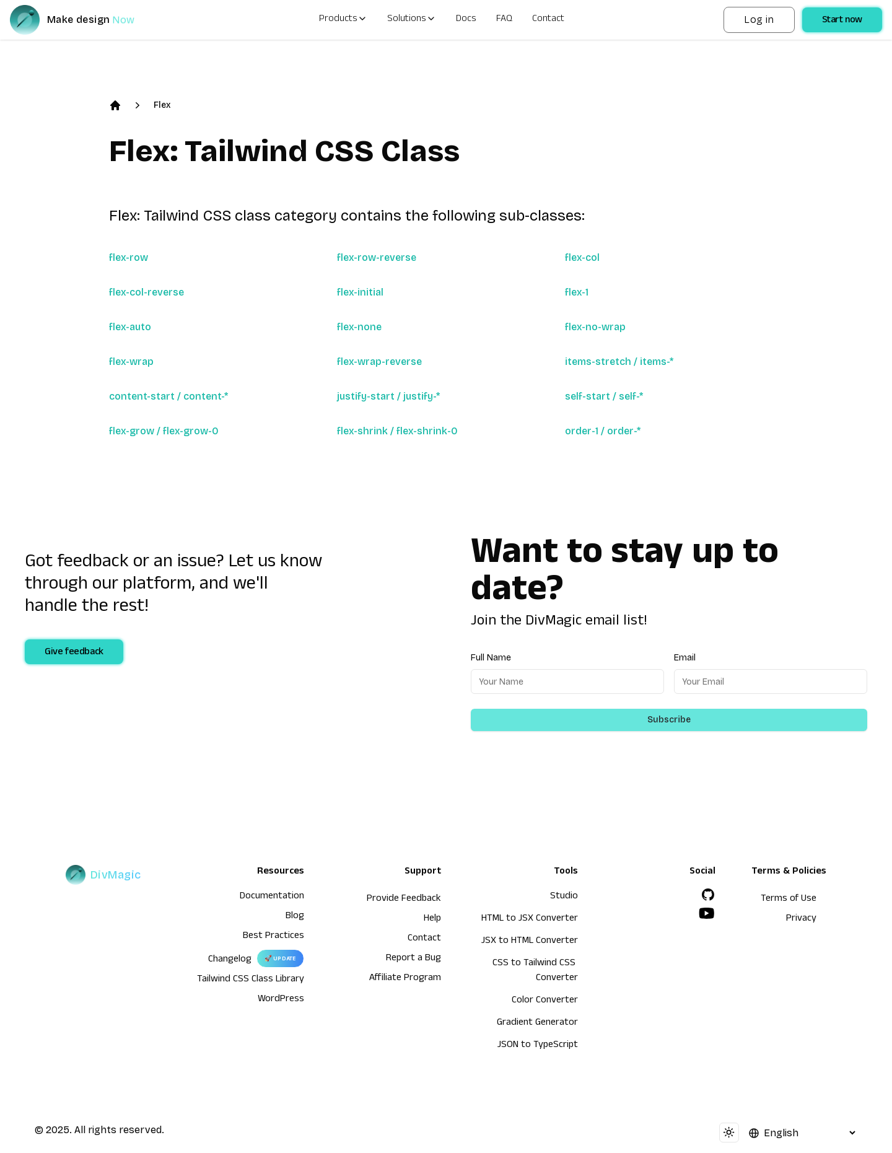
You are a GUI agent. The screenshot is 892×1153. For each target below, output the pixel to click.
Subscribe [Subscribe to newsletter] (669, 719)
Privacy (801, 919)
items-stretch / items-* (619, 361)
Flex (162, 105)
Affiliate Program (405, 978)
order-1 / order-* (603, 431)
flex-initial (360, 292)
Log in (759, 19)
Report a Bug (413, 959)
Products (343, 19)
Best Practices (273, 936)
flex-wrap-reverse (379, 361)
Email (685, 657)
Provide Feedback (404, 899)
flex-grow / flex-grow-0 (164, 431)
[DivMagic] (84, 20)
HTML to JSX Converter (529, 919)
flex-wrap (131, 361)
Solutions (411, 19)
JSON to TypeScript (537, 1045)
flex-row (128, 257)
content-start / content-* (168, 396)
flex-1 (576, 292)
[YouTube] (706, 913)
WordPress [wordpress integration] (281, 1000)
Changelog (229, 960)
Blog (295, 917)
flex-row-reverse (376, 257)
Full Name (491, 657)
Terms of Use (788, 899)
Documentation (272, 897)
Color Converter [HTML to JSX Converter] (545, 1001)
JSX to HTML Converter (529, 941)
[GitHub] (708, 894)
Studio (564, 897)
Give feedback (74, 653)
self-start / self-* (604, 396)
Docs (466, 19)
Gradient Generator (537, 1023)
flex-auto (130, 327)
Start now (842, 21)
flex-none (359, 327)
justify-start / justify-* (388, 396)
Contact (548, 19)
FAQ (504, 19)
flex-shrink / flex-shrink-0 (397, 431)
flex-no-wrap (595, 327)
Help (432, 919)
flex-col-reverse (146, 292)
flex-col (582, 257)
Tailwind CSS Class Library (250, 980)
